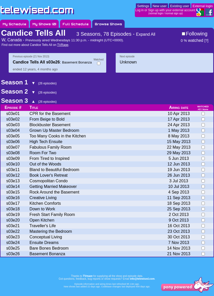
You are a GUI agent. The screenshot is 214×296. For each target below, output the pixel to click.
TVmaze (88, 276)
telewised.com (37, 10)
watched (192, 40)
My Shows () (44, 24)
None (205, 109)
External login (203, 6)
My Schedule (14, 24)
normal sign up (173, 13)
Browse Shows (108, 24)
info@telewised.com (142, 278)
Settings (143, 6)
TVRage (62, 45)
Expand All (145, 34)
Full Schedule (76, 24)
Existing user (179, 6)
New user (160, 6)
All (199, 109)
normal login (156, 13)
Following (196, 33)
